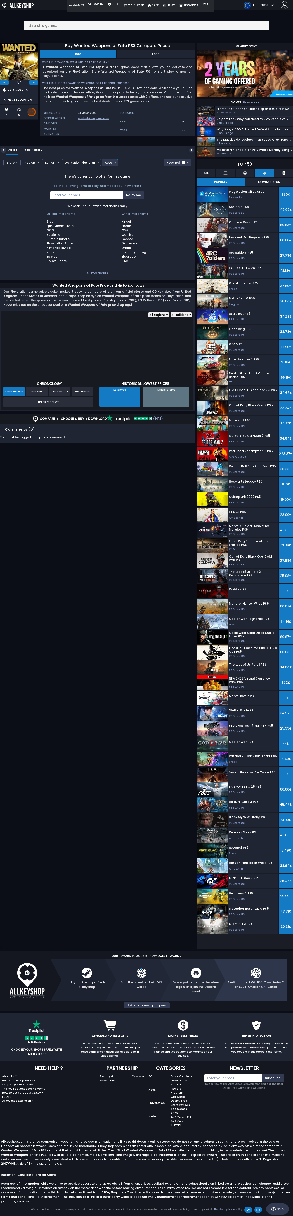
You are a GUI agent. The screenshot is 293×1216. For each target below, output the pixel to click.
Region (30, 184)
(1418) (135, 441)
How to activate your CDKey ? (22, 1093)
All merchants (97, 295)
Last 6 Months (60, 413)
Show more (250, 102)
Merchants (107, 1080)
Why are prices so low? (18, 1084)
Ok (248, 1209)
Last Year (37, 413)
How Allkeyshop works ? (18, 1080)
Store (10, 184)
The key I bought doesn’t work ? (24, 1089)
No (258, 1209)
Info (78, 54)
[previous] (4, 82)
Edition (50, 184)
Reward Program (177, 1091)
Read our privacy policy (228, 1209)
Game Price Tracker (179, 1082)
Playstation (156, 1103)
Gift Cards (178, 1097)
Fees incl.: (176, 184)
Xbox (151, 1090)
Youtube (138, 1076)
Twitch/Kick (108, 1076)
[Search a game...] (146, 25)
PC (150, 1076)
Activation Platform (80, 184)
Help (277, 1209)
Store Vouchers (181, 1076)
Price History (29, 172)
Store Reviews (180, 1105)
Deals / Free (179, 1101)
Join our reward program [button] (146, 1005)
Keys (108, 184)
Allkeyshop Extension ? (17, 1101)
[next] (33, 82)
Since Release (14, 413)
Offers (9, 172)
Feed (156, 54)
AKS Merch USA (181, 1117)
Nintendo (154, 1116)
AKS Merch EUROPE (178, 1123)
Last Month (82, 413)
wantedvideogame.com (93, 118)
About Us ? (9, 1076)
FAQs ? (6, 1097)
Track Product (48, 424)
